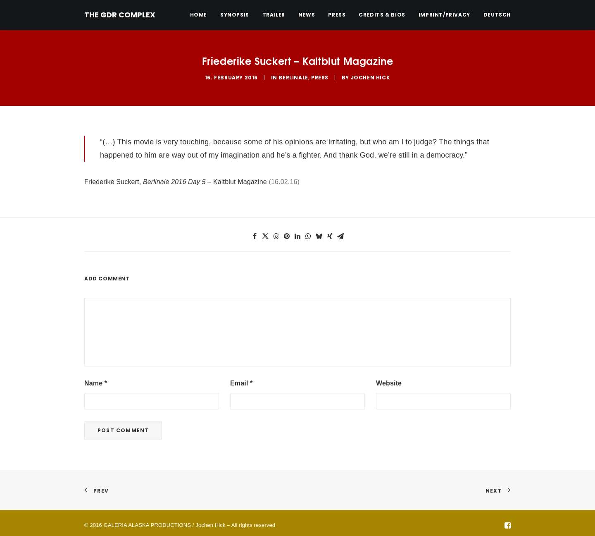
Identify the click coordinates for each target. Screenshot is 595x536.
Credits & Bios (382, 14)
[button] (254, 231)
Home (198, 14)
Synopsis (234, 14)
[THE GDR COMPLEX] (119, 15)
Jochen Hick (370, 75)
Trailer (273, 14)
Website (389, 378)
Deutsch (497, 14)
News (306, 14)
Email (241, 378)
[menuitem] (201, 15)
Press (336, 14)
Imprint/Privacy (444, 14)
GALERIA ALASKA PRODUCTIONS (147, 520)
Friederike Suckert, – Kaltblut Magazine (175, 177)
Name (95, 378)
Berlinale (293, 75)
